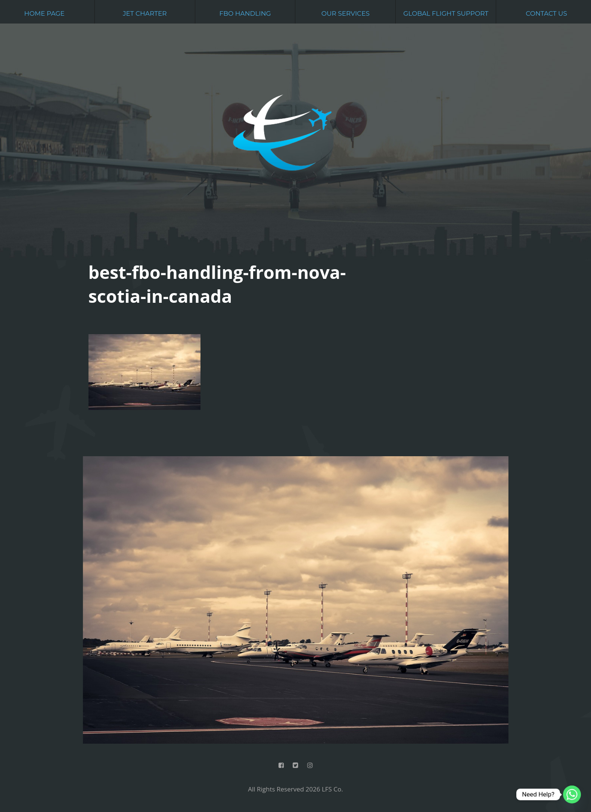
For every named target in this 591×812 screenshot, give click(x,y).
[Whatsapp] (572, 794)
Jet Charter (145, 13)
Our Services (345, 13)
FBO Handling (245, 13)
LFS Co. (332, 789)
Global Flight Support (445, 13)
